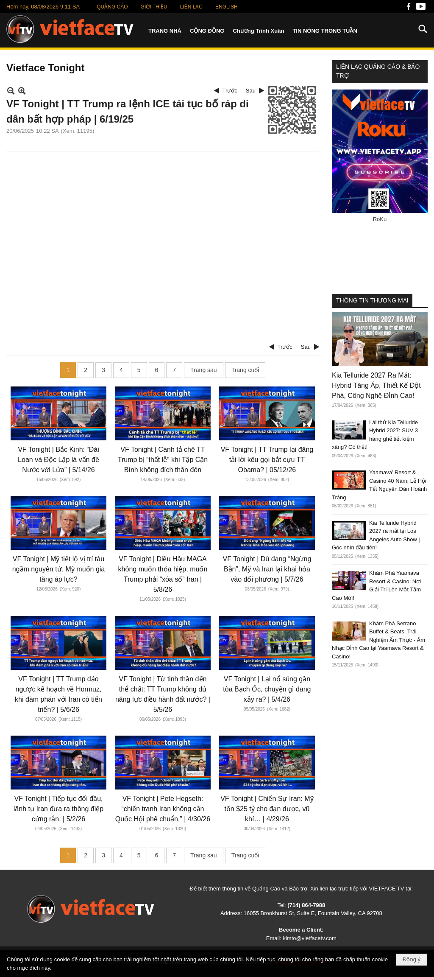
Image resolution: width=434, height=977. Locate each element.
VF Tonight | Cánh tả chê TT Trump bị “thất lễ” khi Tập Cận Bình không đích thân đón (163, 459)
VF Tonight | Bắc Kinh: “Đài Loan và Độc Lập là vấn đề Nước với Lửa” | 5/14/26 (58, 459)
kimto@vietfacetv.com (309, 938)
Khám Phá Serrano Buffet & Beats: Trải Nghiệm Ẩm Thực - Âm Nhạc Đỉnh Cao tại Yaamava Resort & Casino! (378, 640)
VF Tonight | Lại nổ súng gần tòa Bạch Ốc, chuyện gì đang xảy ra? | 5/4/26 (267, 689)
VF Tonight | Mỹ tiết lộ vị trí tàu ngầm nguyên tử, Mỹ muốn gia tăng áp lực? (58, 569)
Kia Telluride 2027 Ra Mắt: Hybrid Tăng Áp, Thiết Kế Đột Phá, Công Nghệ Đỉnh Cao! (376, 385)
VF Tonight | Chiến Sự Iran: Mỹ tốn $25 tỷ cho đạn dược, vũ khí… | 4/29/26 (267, 809)
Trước (230, 90)
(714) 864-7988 (306, 905)
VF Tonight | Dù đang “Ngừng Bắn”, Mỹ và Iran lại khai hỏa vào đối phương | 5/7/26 (267, 569)
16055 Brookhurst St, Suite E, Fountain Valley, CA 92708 (313, 913)
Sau (251, 90)
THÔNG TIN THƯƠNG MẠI (372, 300)
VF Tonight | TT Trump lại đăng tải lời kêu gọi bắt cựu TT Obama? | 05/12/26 (267, 459)
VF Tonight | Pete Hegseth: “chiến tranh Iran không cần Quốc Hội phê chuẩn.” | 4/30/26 (162, 809)
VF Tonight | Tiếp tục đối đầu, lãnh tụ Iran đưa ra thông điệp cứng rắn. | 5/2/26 (58, 809)
